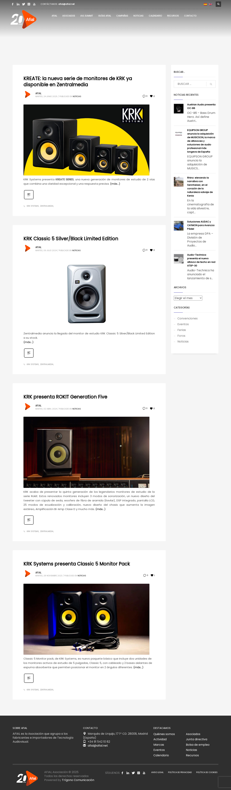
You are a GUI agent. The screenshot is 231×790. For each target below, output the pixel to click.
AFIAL (38, 93)
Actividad (160, 739)
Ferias (181, 330)
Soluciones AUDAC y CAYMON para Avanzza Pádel (200, 225)
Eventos (183, 324)
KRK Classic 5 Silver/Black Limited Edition (70, 238)
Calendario (161, 755)
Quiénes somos (164, 734)
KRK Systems (33, 206)
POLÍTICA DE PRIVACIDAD (180, 772)
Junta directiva (196, 739)
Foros (181, 336)
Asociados (193, 734)
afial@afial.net (66, 4)
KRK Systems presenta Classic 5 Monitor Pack (76, 564)
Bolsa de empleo (198, 745)
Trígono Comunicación (78, 780)
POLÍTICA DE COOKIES (206, 772)
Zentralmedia (46, 206)
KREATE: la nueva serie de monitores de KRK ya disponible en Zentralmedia (77, 81)
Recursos (192, 755)
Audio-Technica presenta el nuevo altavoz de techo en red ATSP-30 (201, 260)
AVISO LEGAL (157, 772)
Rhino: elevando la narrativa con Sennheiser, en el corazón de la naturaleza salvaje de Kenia (200, 186)
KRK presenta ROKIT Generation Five (65, 397)
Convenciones (187, 318)
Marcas (158, 745)
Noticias (77, 96)
